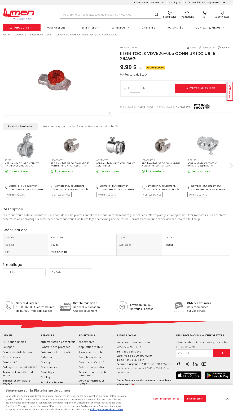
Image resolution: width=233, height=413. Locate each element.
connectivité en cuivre (39, 34)
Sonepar (8, 347)
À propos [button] (119, 27)
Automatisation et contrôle (58, 342)
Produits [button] (21, 27)
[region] (116, 399)
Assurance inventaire (92, 352)
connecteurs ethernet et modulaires (75, 34)
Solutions (86, 335)
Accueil (6, 34)
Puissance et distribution (57, 352)
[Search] (110, 14)
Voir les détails (15, 194)
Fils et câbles (49, 367)
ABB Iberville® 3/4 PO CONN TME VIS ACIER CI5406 (116, 164)
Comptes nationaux (91, 357)
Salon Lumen (141, 2)
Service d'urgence (27, 303)
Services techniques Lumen (91, 382)
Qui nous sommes (14, 342)
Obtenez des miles (199, 303)
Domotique (48, 372)
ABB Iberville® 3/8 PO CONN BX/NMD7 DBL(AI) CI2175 (202, 164)
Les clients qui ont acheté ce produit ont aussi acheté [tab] (80, 126)
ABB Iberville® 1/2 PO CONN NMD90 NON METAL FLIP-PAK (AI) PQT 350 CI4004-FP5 (161, 166)
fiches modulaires (107, 34)
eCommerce (86, 342)
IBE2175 (191, 160)
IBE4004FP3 (57, 160)
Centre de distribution (17, 352)
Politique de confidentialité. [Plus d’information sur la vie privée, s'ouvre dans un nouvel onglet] (106, 409)
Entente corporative (91, 367)
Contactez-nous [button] (208, 27)
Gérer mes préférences (166, 398)
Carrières (148, 27)
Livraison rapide (140, 305)
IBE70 (8, 160)
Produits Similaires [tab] (20, 126)
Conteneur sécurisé (91, 362)
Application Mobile (90, 347)
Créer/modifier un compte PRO (202, 2)
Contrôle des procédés (55, 347)
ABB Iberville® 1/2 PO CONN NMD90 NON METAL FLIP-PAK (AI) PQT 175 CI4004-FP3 (70, 166)
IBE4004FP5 (148, 160)
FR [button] (224, 2)
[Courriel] (194, 353)
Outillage (46, 377)
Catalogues (175, 2)
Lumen (7, 335)
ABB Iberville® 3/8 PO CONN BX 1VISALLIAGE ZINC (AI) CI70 (22, 164)
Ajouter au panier (200, 88)
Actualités (175, 27)
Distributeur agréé (85, 303)
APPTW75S (102, 160)
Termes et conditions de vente (18, 373)
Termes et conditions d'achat (16, 382)
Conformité (10, 362)
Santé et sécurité (52, 382)
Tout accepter (195, 398)
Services (48, 335)
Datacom (46, 357)
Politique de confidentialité (20, 367)
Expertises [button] (89, 27)
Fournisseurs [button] (56, 27)
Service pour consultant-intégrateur (94, 373)
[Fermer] (227, 398)
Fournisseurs (158, 2)
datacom (19, 34)
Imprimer (225, 47)
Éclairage (46, 362)
